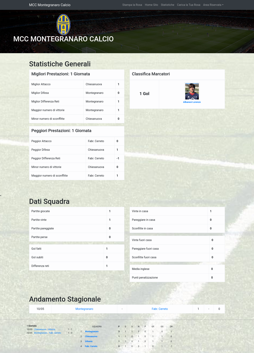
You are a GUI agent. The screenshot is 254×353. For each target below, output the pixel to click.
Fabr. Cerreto (160, 309)
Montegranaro (84, 309)
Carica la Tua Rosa (188, 5)
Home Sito (151, 5)
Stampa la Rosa (132, 5)
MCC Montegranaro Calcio (49, 5)
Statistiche (167, 5)
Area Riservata (212, 5)
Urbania (51, 329)
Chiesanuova (40, 329)
